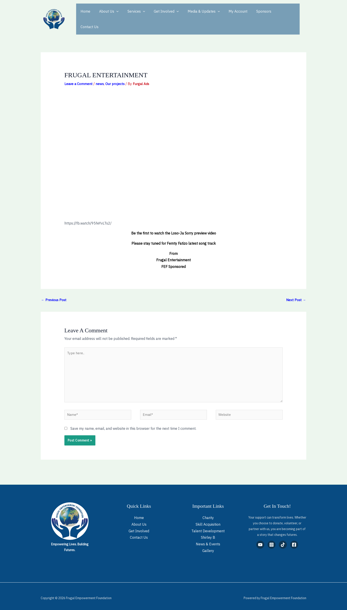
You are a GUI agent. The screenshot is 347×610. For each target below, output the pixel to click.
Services (132, 15)
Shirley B (208, 534)
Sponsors (252, 15)
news (100, 76)
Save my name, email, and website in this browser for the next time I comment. (133, 424)
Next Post (295, 292)
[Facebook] (294, 541)
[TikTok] (283, 541)
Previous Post (54, 292)
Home (84, 15)
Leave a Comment (78, 76)
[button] (114, 15)
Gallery (208, 547)
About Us (106, 15)
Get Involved (160, 15)
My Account (228, 15)
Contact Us (276, 15)
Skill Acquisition (208, 520)
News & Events (208, 540)
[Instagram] (272, 541)
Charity (208, 514)
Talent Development (208, 527)
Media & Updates (196, 15)
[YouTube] (260, 541)
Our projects (116, 76)
